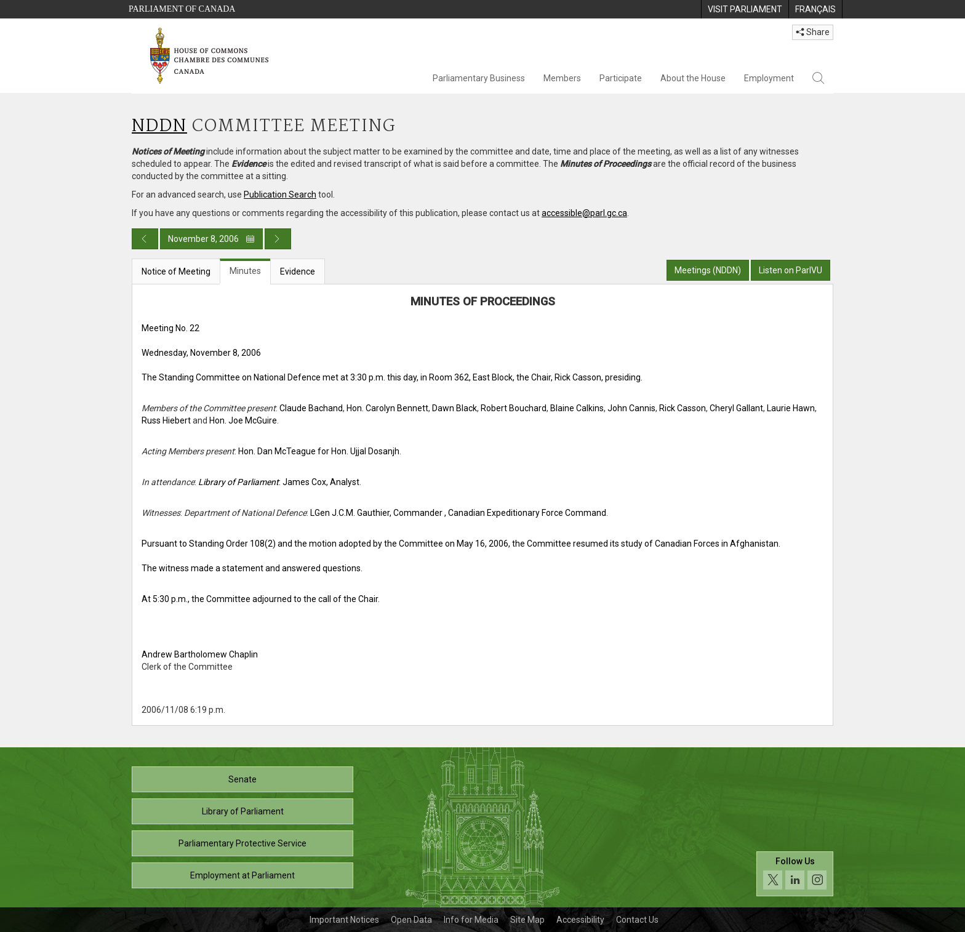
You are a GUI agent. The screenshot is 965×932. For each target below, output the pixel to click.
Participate (620, 78)
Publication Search (280, 194)
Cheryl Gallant (736, 408)
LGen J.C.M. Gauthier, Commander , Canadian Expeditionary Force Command (458, 513)
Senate (242, 779)
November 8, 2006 (211, 239)
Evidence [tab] (297, 271)
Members (562, 78)
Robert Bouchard (514, 408)
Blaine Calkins (577, 408)
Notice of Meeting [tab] (176, 271)
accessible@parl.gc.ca (584, 213)
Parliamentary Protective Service (242, 843)
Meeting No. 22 (170, 328)
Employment (769, 78)
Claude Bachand (311, 408)
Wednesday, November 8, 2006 (201, 353)
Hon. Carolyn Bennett (387, 408)
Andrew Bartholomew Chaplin (200, 654)
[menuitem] (744, 9)
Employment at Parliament (242, 875)
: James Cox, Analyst (278, 482)
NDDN (159, 126)
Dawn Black (454, 408)
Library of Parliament (243, 811)
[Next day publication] (278, 238)
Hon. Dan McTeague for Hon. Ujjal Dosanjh (318, 451)
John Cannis (631, 408)
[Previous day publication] (145, 238)
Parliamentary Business (479, 78)
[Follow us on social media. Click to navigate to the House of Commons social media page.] (794, 873)
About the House (693, 78)
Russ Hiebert (166, 420)
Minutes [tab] (245, 271)
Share (813, 32)
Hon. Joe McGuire (243, 420)
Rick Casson (682, 408)
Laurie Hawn (791, 408)
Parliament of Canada (182, 9)
